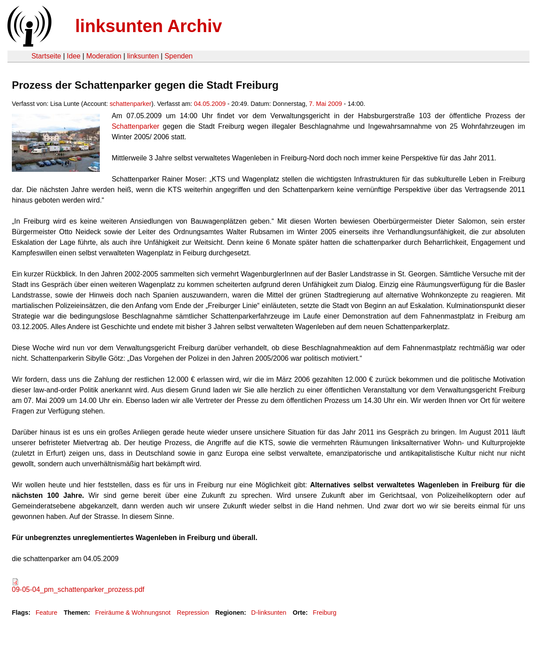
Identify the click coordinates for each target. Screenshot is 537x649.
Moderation (103, 56)
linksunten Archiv (148, 26)
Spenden (178, 56)
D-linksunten (269, 612)
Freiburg (325, 612)
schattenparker (130, 103)
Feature (47, 612)
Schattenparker (136, 126)
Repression (193, 612)
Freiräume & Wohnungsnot (133, 612)
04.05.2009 (209, 103)
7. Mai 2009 (325, 103)
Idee (73, 56)
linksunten (143, 56)
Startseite (46, 56)
